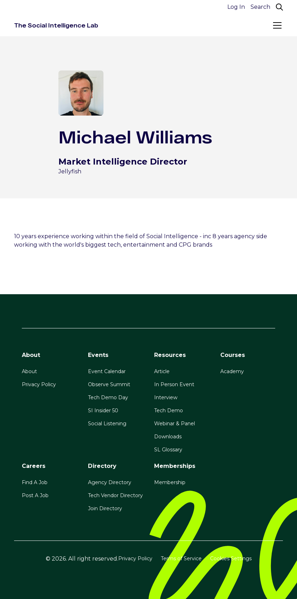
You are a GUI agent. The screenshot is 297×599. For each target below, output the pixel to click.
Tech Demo (168, 410)
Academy (232, 371)
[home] (56, 25)
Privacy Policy (39, 384)
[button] (276, 25)
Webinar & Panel (174, 423)
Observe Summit (109, 384)
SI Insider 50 (103, 410)
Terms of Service (181, 558)
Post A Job (35, 495)
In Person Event (174, 384)
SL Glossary (168, 449)
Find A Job (35, 482)
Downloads (168, 436)
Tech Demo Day (108, 397)
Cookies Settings (231, 558)
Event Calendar (107, 371)
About (29, 371)
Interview (165, 397)
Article (162, 371)
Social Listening (107, 423)
